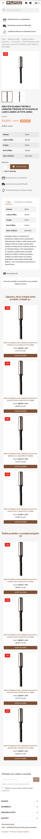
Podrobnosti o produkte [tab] (23, 202)
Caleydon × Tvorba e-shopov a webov (15, 832)
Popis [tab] (9, 202)
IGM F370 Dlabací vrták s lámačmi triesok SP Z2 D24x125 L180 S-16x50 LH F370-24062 (20, 399)
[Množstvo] (4, 166)
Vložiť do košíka (19, 166)
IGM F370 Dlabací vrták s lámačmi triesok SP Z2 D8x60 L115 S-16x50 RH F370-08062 (20, 455)
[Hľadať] (20, 10)
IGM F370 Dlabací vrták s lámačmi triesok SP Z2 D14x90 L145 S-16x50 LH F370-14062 (20, 747)
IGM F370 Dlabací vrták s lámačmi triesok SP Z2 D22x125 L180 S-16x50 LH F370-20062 (20, 691)
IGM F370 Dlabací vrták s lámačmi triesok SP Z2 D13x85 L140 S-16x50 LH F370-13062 (20, 580)
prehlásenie (5, 791)
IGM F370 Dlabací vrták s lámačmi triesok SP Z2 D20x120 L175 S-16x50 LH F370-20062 (20, 344)
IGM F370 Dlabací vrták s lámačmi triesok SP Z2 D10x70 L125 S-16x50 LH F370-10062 (20, 510)
